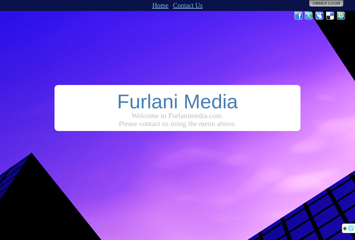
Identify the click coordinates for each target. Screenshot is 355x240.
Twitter (309, 15)
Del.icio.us (330, 15)
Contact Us (187, 5)
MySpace (319, 15)
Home (160, 5)
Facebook (298, 15)
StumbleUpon (341, 15)
